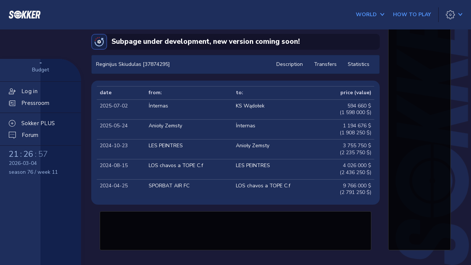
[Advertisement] (235, 229)
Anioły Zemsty (165, 125)
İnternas (158, 105)
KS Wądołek (250, 105)
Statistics (358, 64)
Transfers (325, 64)
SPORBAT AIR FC (169, 185)
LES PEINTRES (166, 145)
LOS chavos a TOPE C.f (176, 165)
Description (289, 64)
